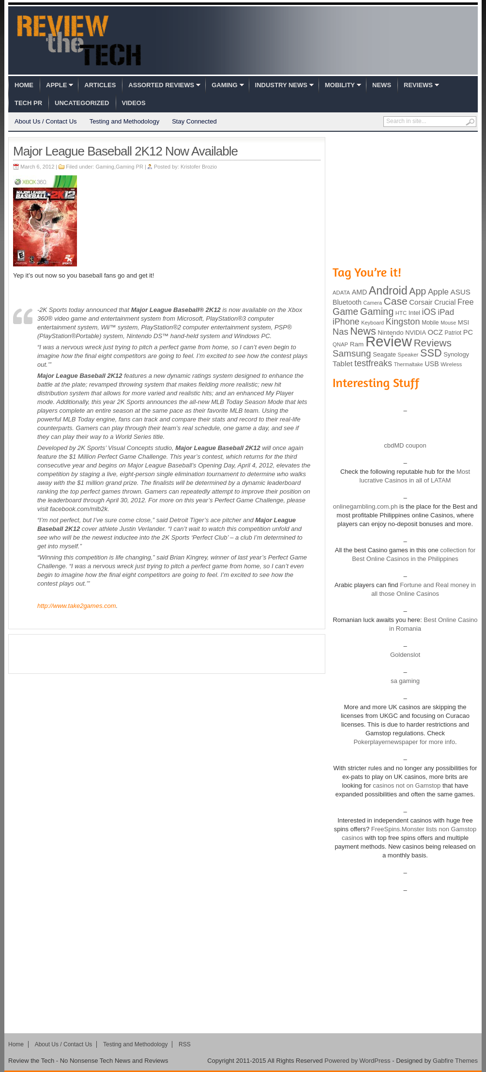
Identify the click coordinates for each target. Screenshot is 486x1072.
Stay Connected (194, 121)
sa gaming (405, 680)
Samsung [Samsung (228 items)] (352, 353)
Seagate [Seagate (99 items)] (384, 354)
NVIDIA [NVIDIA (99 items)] (415, 332)
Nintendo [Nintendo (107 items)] (390, 332)
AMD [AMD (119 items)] (359, 292)
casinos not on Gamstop (406, 785)
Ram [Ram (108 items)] (357, 344)
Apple (56, 85)
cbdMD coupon (405, 445)
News (381, 85)
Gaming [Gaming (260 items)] (377, 311)
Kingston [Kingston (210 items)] (403, 321)
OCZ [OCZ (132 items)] (435, 332)
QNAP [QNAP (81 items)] (340, 344)
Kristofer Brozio (199, 167)
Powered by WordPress (357, 1060)
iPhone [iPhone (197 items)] (346, 321)
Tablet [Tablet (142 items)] (342, 363)
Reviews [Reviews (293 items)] (433, 342)
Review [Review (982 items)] (388, 341)
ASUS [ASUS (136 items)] (461, 292)
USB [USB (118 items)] (432, 364)
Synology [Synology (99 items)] (456, 354)
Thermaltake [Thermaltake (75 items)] (408, 364)
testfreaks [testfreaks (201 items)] (373, 363)
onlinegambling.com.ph (365, 506)
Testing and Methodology (125, 121)
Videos (134, 103)
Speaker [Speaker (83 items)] (408, 354)
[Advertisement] (167, 653)
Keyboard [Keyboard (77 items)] (372, 323)
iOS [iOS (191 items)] (429, 312)
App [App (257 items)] (417, 291)
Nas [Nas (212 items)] (341, 331)
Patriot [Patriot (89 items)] (453, 332)
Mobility (340, 85)
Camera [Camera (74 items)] (372, 303)
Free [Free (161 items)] (465, 301)
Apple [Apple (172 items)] (438, 291)
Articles (100, 85)
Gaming (224, 85)
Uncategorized (82, 103)
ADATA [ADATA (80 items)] (341, 292)
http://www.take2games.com (76, 605)
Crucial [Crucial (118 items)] (445, 302)
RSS (185, 1044)
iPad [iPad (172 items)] (446, 312)
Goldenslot (405, 654)
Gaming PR (129, 167)
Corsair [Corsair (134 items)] (420, 302)
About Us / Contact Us (46, 121)
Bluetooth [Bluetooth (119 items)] (347, 302)
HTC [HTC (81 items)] (401, 313)
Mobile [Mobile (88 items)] (430, 322)
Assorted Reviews (161, 85)
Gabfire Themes (455, 1060)
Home (24, 85)
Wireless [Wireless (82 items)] (451, 364)
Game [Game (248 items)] (345, 311)
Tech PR (28, 103)
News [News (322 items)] (363, 331)
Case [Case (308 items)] (396, 301)
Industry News (281, 85)
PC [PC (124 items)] (468, 332)
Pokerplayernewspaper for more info (404, 742)
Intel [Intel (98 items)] (414, 312)
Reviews (418, 85)
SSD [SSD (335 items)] (431, 353)
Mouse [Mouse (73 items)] (448, 323)
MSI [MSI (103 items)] (463, 322)
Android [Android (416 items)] (388, 290)
